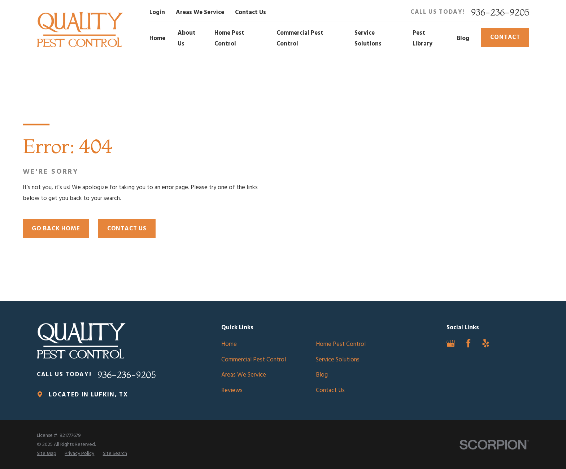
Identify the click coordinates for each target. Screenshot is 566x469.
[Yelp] (486, 343)
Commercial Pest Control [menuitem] (300, 38)
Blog (322, 375)
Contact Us (250, 12)
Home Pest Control (341, 344)
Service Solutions (338, 360)
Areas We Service (200, 12)
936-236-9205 (500, 12)
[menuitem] (46, 453)
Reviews (232, 390)
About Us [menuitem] (187, 38)
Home (229, 344)
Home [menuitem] (157, 38)
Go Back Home (56, 229)
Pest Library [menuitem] (422, 38)
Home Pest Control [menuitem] (229, 38)
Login (157, 12)
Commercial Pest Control (253, 360)
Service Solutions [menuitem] (368, 38)
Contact (505, 37)
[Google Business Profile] (451, 343)
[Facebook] (468, 343)
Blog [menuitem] (463, 38)
